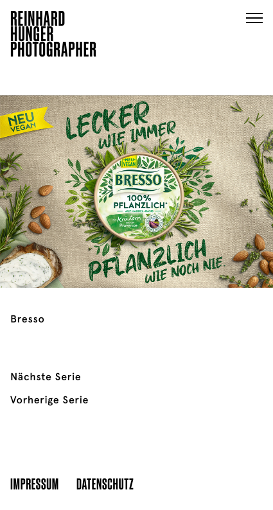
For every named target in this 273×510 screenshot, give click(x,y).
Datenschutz (105, 483)
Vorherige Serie (49, 400)
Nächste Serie (45, 377)
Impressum (34, 483)
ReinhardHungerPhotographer (53, 36)
